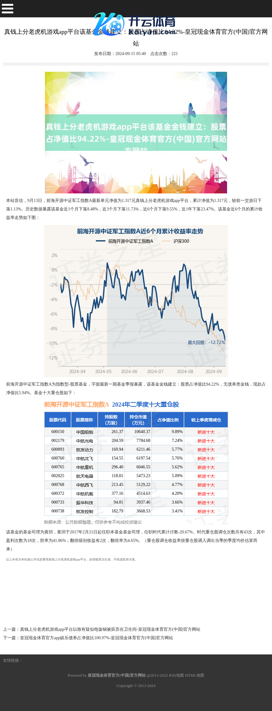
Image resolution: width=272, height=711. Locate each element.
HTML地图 (195, 675)
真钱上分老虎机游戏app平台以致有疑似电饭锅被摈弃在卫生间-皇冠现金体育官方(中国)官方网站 (110, 629)
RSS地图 (176, 675)
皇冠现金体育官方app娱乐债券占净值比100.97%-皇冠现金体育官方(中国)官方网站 (96, 638)
